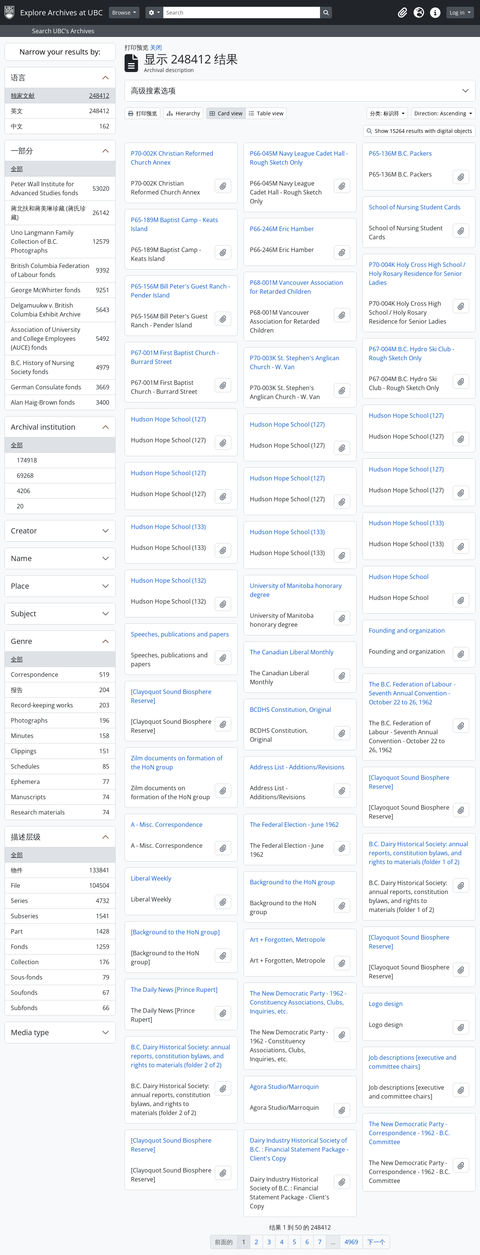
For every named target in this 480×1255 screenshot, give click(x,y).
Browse (122, 12)
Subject (23, 613)
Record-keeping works (59, 707)
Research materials (59, 814)
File (59, 887)
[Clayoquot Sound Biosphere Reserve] (171, 696)
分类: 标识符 (385, 113)
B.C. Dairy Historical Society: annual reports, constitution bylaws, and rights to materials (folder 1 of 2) (418, 853)
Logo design (386, 1004)
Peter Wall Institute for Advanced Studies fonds (59, 188)
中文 (59, 128)
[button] (402, 12)
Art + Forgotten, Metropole (287, 939)
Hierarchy (183, 113)
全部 (17, 169)
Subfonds (59, 1009)
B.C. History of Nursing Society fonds (59, 367)
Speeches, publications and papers (180, 634)
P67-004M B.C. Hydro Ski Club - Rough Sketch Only (411, 353)
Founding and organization (407, 630)
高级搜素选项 (153, 90)
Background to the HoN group (292, 882)
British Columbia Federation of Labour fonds (59, 270)
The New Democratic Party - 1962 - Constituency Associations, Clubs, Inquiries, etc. (298, 1002)
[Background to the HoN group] (175, 932)
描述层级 (26, 837)
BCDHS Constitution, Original (290, 710)
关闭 (156, 47)
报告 (59, 691)
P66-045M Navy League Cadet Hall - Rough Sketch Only (299, 157)
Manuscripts (59, 798)
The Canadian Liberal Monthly (291, 652)
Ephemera (59, 783)
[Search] (241, 12)
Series (59, 902)
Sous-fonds (59, 979)
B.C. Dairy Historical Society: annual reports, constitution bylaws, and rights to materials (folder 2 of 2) (180, 1056)
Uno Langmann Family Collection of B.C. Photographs (59, 241)
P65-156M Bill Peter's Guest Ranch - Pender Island (180, 290)
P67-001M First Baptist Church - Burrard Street (175, 357)
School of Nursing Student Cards (415, 207)
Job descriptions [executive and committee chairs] (413, 1062)
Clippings (59, 753)
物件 (59, 872)
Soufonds (59, 994)
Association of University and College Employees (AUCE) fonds (59, 339)
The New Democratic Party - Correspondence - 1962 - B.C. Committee (409, 1133)
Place (20, 586)
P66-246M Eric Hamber (282, 229)
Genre (21, 641)
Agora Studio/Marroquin (284, 1087)
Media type (30, 1032)
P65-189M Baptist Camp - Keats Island (174, 224)
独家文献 (59, 97)
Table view (266, 113)
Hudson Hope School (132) (168, 580)
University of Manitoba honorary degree (296, 590)
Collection (59, 963)
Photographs (59, 722)
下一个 (376, 1242)
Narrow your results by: (59, 52)
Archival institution (43, 427)
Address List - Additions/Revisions (297, 767)
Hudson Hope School (399, 577)
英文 (59, 112)
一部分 (22, 151)
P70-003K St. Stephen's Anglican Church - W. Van (294, 362)
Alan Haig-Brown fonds (59, 404)
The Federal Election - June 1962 (294, 824)
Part (59, 933)
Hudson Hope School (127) (406, 415)
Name (21, 558)
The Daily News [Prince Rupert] (174, 989)
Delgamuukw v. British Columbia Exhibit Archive (59, 309)
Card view (226, 113)
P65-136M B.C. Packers (400, 153)
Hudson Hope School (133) (406, 523)
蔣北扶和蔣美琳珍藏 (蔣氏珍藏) (59, 212)
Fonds (59, 948)
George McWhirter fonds (59, 292)
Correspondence (59, 676)
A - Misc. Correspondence (167, 824)
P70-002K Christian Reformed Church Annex (172, 157)
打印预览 (142, 113)
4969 (351, 1242)
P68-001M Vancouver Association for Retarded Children (296, 287)
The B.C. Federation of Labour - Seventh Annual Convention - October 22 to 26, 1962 (412, 693)
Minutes (59, 737)
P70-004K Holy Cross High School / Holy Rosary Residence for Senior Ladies (417, 274)
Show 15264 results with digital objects (419, 130)
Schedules (59, 768)
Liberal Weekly (151, 878)
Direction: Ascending (441, 113)
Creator (24, 531)
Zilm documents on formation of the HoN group (176, 762)
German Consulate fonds (59, 389)
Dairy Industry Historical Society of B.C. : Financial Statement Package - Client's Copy (299, 1149)
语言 (18, 77)
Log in (458, 12)
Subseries (59, 918)
